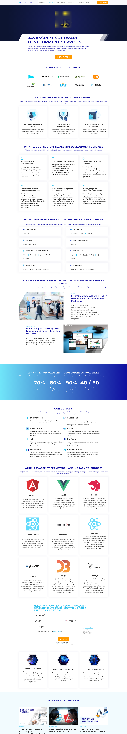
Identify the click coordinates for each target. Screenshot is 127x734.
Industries (61, 2)
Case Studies (72, 2)
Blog (87, 2)
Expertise (51, 2)
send (63, 639)
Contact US (103, 2)
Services (42, 2)
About (81, 2)
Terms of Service (66, 644)
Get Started (63, 57)
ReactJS (85, 255)
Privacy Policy (57, 631)
